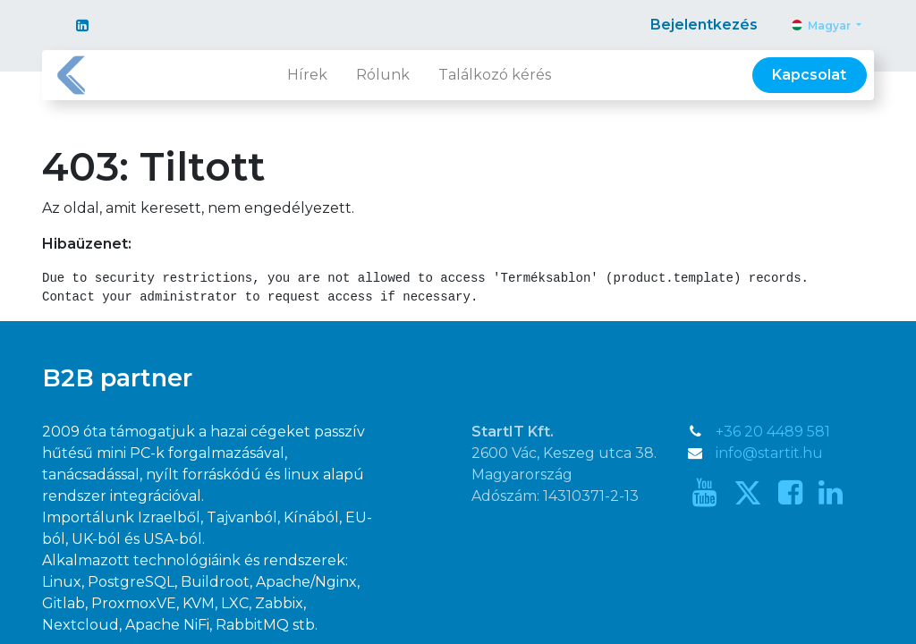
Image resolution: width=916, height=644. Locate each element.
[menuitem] (307, 75)
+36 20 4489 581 (773, 431)
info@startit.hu (769, 453)
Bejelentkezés (704, 24)
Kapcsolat (809, 74)
